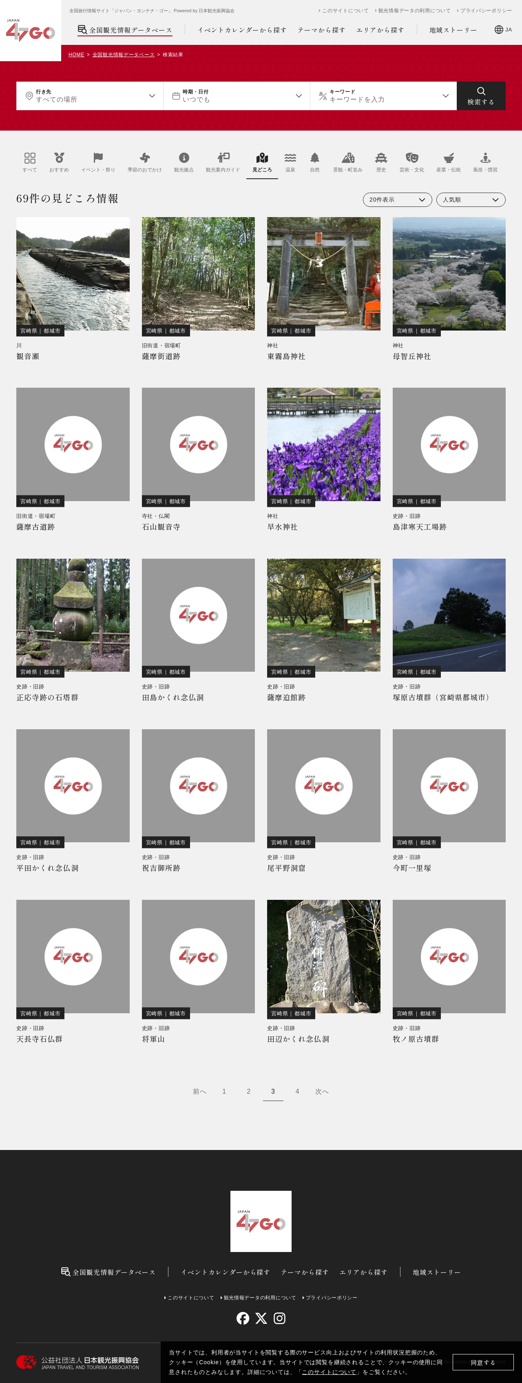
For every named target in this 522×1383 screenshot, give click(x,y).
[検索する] (481, 96)
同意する (483, 1362)
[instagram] (279, 1318)
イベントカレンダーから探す (242, 30)
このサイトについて (329, 1372)
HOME (76, 54)
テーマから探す (321, 30)
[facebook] (243, 1318)
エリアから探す (380, 30)
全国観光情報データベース (125, 29)
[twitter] (261, 1318)
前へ (200, 1091)
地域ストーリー (453, 30)
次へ (322, 1091)
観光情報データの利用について (414, 10)
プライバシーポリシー (486, 10)
